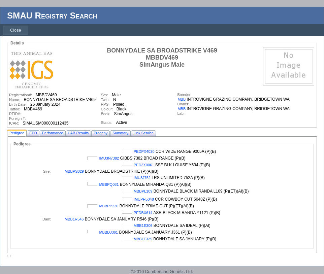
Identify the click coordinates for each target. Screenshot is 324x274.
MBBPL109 (143, 191)
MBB (181, 99)
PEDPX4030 (144, 151)
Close (15, 30)
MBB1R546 (74, 219)
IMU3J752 (142, 178)
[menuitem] (15, 30)
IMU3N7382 (109, 158)
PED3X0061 (144, 165)
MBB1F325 (143, 239)
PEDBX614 (143, 213)
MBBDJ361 (108, 232)
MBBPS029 (74, 171)
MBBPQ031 (109, 184)
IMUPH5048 (144, 199)
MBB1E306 (143, 226)
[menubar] (15, 30)
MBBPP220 (108, 206)
